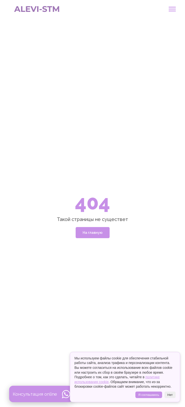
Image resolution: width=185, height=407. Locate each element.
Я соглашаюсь (148, 395)
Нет (170, 395)
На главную (93, 233)
